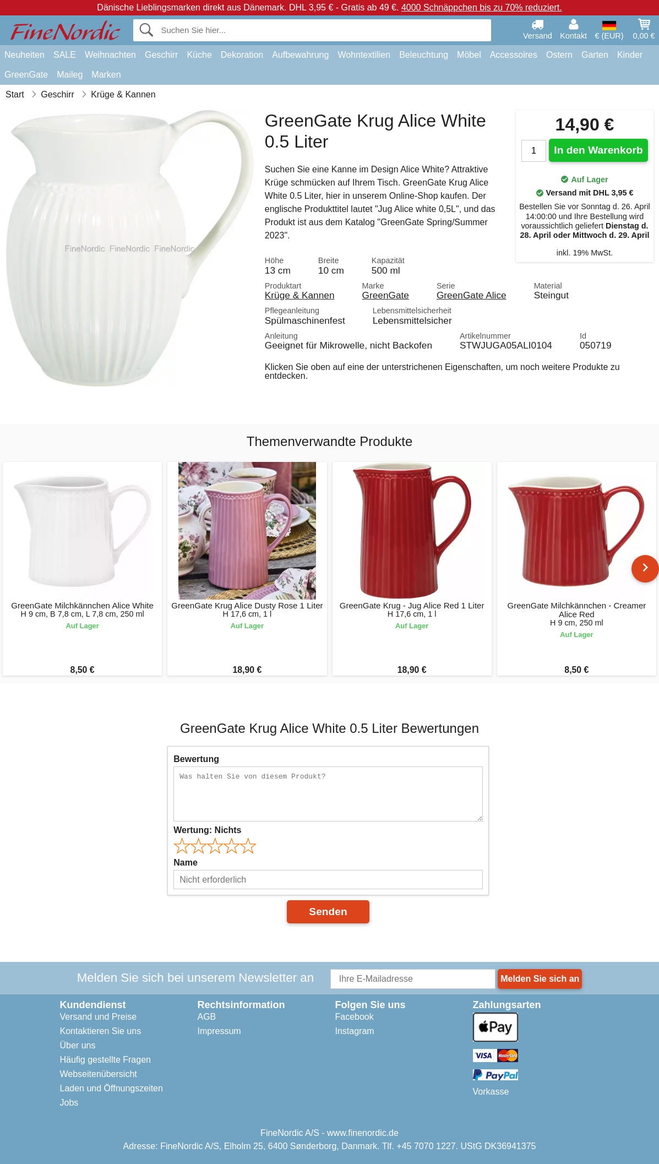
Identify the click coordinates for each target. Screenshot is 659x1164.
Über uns (78, 1045)
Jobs (69, 1102)
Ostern (559, 54)
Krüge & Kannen (300, 295)
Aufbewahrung (300, 54)
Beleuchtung (423, 54)
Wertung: (207, 830)
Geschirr (161, 54)
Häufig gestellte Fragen (105, 1059)
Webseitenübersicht (98, 1074)
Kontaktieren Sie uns (100, 1031)
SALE (64, 54)
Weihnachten (110, 54)
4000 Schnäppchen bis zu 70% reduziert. (481, 7)
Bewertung (196, 759)
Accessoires (513, 54)
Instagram (354, 1031)
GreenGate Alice (471, 295)
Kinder (629, 54)
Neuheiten (24, 54)
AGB (207, 1016)
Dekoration (242, 54)
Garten (594, 54)
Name (185, 862)
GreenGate (26, 74)
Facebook (354, 1016)
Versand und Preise (98, 1016)
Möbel (469, 54)
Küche (199, 54)
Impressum (219, 1031)
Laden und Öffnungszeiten (111, 1088)
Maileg (70, 74)
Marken (106, 74)
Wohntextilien (363, 54)
